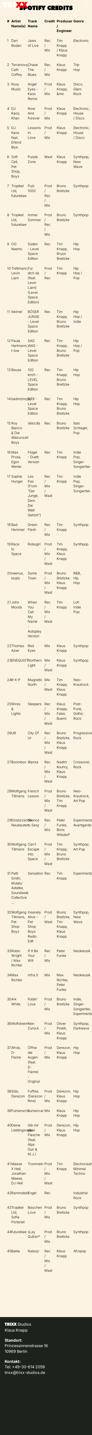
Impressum (15, 1382)
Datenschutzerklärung (25, 1388)
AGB (9, 1393)
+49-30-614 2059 (28, 1366)
